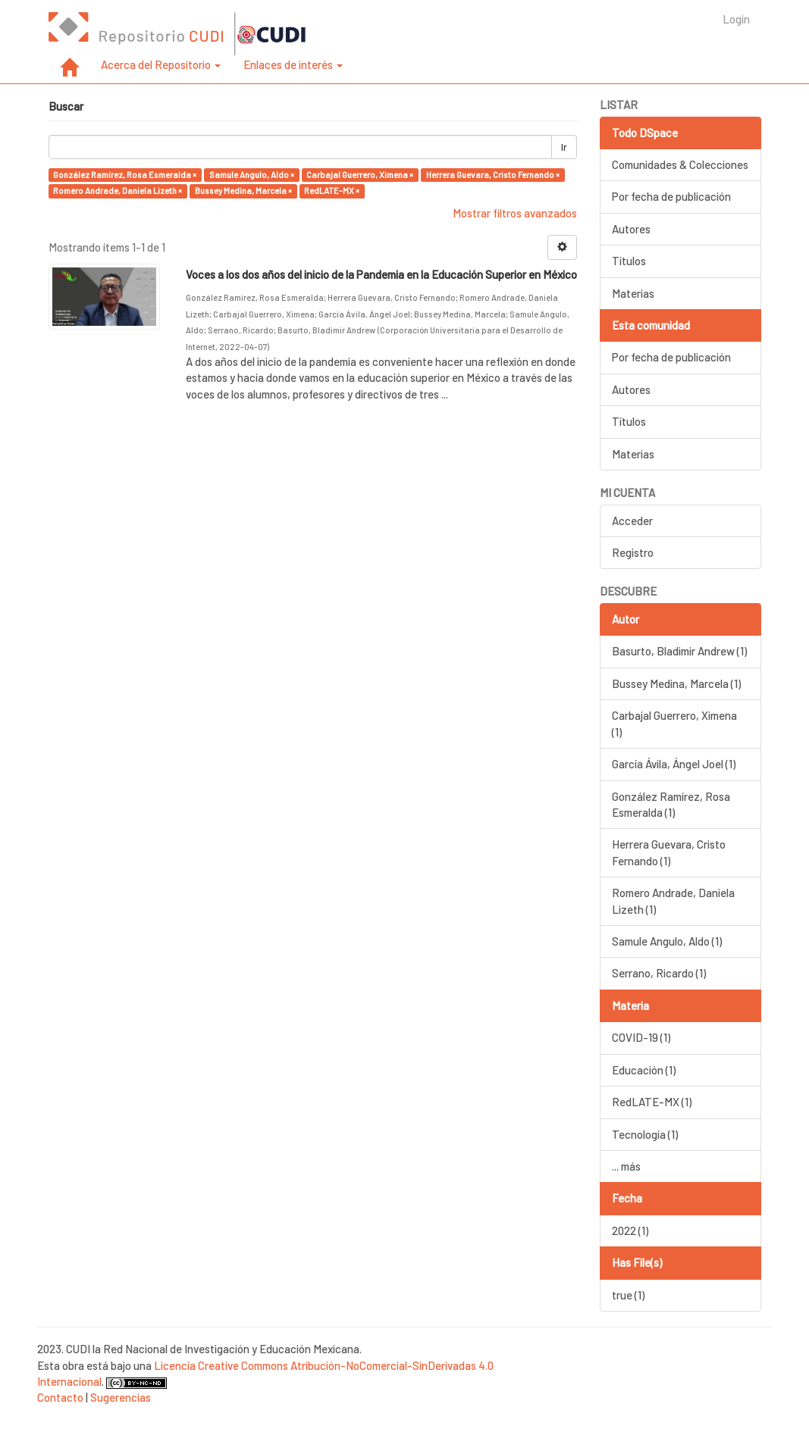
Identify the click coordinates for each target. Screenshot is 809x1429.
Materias (633, 293)
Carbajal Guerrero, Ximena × (359, 175)
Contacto (60, 1397)
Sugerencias (120, 1397)
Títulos (629, 260)
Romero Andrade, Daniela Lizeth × (117, 190)
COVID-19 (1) (641, 1037)
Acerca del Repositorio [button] (161, 64)
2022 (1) (630, 1230)
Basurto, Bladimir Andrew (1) (679, 651)
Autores (631, 229)
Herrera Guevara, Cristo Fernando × (493, 175)
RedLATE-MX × (331, 190)
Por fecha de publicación (671, 196)
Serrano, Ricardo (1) (659, 973)
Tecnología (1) (645, 1134)
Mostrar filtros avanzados (515, 213)
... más (626, 1166)
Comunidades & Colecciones (680, 164)
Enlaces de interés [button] (293, 64)
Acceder (632, 520)
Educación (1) (644, 1070)
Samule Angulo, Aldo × (251, 175)
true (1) (628, 1295)
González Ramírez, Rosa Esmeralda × (124, 175)
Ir (564, 147)
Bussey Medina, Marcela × (243, 190)
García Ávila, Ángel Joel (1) (673, 764)
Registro (633, 552)
